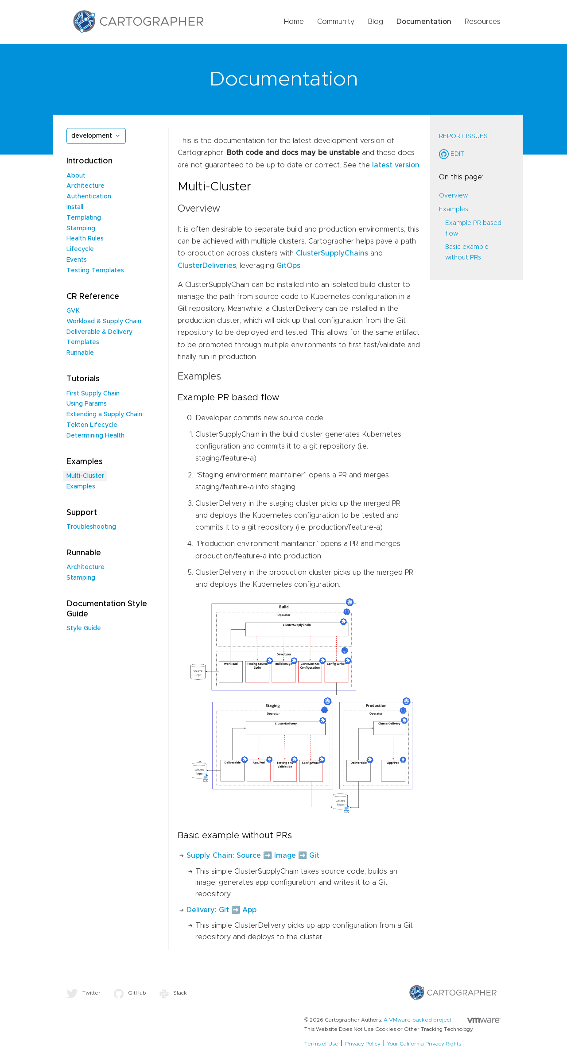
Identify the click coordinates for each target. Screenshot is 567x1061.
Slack (173, 992)
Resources (483, 21)
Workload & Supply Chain (103, 321)
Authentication (88, 197)
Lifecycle (80, 249)
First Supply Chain (93, 394)
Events (76, 260)
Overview (453, 196)
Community (335, 21)
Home (294, 21)
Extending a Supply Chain (104, 414)
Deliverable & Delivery (99, 332)
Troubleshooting (91, 527)
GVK (73, 311)
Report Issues (463, 136)
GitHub (130, 992)
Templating (83, 218)
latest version (395, 165)
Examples (80, 487)
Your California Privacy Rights (424, 1043)
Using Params (86, 404)
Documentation (423, 21)
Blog (375, 21)
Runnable (80, 353)
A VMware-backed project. (442, 1019)
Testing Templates (95, 270)
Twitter (83, 992)
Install (74, 207)
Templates (82, 342)
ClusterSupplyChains (332, 253)
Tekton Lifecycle (91, 425)
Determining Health (95, 436)
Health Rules (85, 239)
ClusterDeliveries (207, 265)
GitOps (288, 265)
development (91, 136)
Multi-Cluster (85, 476)
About (75, 176)
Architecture (85, 186)
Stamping (80, 228)
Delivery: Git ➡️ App (221, 910)
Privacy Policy (363, 1043)
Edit (451, 154)
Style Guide (83, 628)
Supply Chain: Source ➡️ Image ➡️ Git (252, 855)
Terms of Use (321, 1043)
